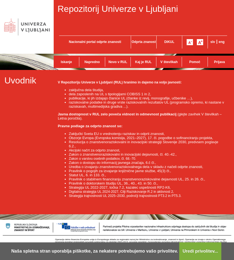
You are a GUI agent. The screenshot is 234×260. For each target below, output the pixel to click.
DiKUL (169, 42)
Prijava (219, 62)
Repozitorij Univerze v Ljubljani (118, 9)
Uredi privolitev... (200, 251)
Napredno (92, 62)
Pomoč (194, 62)
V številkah (169, 62)
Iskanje (66, 62)
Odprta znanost (144, 42)
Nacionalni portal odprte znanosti (95, 42)
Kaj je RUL (143, 62)
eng (221, 42)
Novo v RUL (117, 62)
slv (212, 42)
